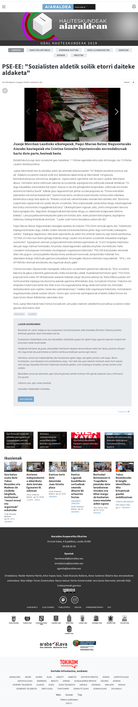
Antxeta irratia (89, 677)
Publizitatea (64, 607)
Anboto (72, 677)
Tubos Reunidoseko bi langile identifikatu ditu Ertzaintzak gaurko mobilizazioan (124, 486)
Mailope (109, 685)
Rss (109, 607)
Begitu (54, 681)
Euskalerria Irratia (85, 681)
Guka (51, 685)
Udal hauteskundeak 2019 (68, 43)
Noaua (121, 685)
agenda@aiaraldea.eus (69, 568)
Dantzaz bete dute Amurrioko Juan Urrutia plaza (57, 481)
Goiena (117, 681)
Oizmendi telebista (26, 689)
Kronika (96, 685)
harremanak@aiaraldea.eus (69, 558)
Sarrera (16, 50)
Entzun (127, 82)
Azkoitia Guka (25, 681)
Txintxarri (63, 689)
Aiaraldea (14, 677)
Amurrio (8, 522)
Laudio (32, 314)
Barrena (42, 681)
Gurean (69, 695)
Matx (58, 695)
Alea (49, 677)
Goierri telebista (22, 685)
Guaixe (40, 685)
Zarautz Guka (81, 689)
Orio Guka (47, 689)
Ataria (105, 677)
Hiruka (83, 685)
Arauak (78, 607)
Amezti (59, 677)
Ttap (79, 695)
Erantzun (124, 411)
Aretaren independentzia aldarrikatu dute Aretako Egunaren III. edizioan (35, 482)
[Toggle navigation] (4, 6)
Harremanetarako (94, 607)
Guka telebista (67, 685)
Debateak (124, 50)
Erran (66, 681)
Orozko (97, 513)
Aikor (28, 677)
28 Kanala (116, 689)
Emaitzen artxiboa (40, 50)
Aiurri (39, 677)
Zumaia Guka (100, 689)
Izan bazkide (26, 399)
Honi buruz (32, 607)
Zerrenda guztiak (68, 50)
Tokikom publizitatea (69, 700)
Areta (37, 500)
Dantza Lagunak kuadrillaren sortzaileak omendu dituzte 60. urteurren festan (78, 486)
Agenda (61, 55)
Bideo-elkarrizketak (98, 50)
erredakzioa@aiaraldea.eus (69, 563)
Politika (19, 314)
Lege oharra (48, 607)
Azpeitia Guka (121, 677)
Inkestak (78, 55)
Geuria (104, 681)
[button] (117, 112)
